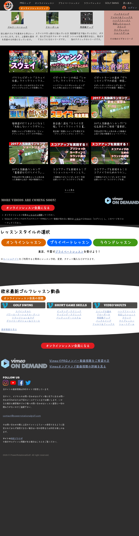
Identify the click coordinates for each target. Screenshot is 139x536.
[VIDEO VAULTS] (115, 305)
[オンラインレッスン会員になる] (28, 208)
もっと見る (69, 190)
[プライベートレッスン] (69, 242)
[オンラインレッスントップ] (34, 8)
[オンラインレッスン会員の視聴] (23, 298)
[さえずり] (28, 383)
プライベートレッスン (69, 251)
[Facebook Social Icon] (20, 383)
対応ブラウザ (17, 438)
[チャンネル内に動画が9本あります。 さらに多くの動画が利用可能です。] (69, 116)
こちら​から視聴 (35, 215)
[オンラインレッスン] (23, 242)
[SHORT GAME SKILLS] (69, 305)
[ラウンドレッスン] (115, 242)
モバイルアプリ (11, 259)
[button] (112, 3)
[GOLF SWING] (23, 305)
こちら (77, 219)
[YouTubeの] (13, 383)
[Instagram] (5, 383)
